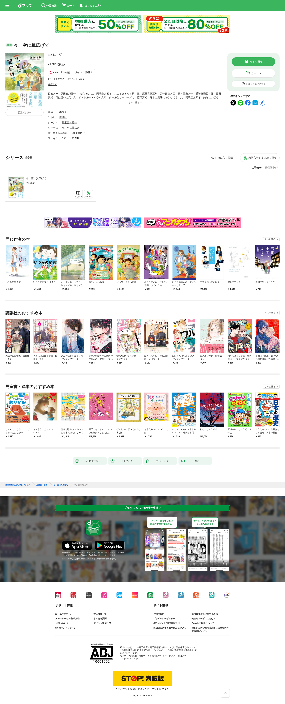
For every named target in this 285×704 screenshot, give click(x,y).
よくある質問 (100, 618)
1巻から (257, 167)
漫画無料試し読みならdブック (17, 485)
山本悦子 (53, 54)
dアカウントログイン (65, 628)
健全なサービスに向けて (204, 618)
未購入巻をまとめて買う (262, 157)
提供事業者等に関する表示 (205, 614)
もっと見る (269, 239)
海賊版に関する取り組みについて (169, 628)
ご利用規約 (158, 614)
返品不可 (52, 84)
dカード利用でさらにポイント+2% (65, 79)
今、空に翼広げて (36, 178)
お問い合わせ (61, 623)
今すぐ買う (256, 61)
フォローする (61, 55)
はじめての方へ (63, 614)
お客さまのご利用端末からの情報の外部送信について (210, 629)
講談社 (63, 117)
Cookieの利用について (203, 623)
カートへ (256, 73)
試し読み (27, 112)
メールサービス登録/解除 (67, 618)
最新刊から (272, 167)
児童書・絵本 (69, 122)
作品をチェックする (256, 84)
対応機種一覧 (100, 614)
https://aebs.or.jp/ (130, 658)
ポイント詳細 (82, 72)
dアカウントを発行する (129, 688)
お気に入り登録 (224, 157)
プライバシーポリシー (164, 618)
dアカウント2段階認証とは (166, 623)
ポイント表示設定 (102, 623)
